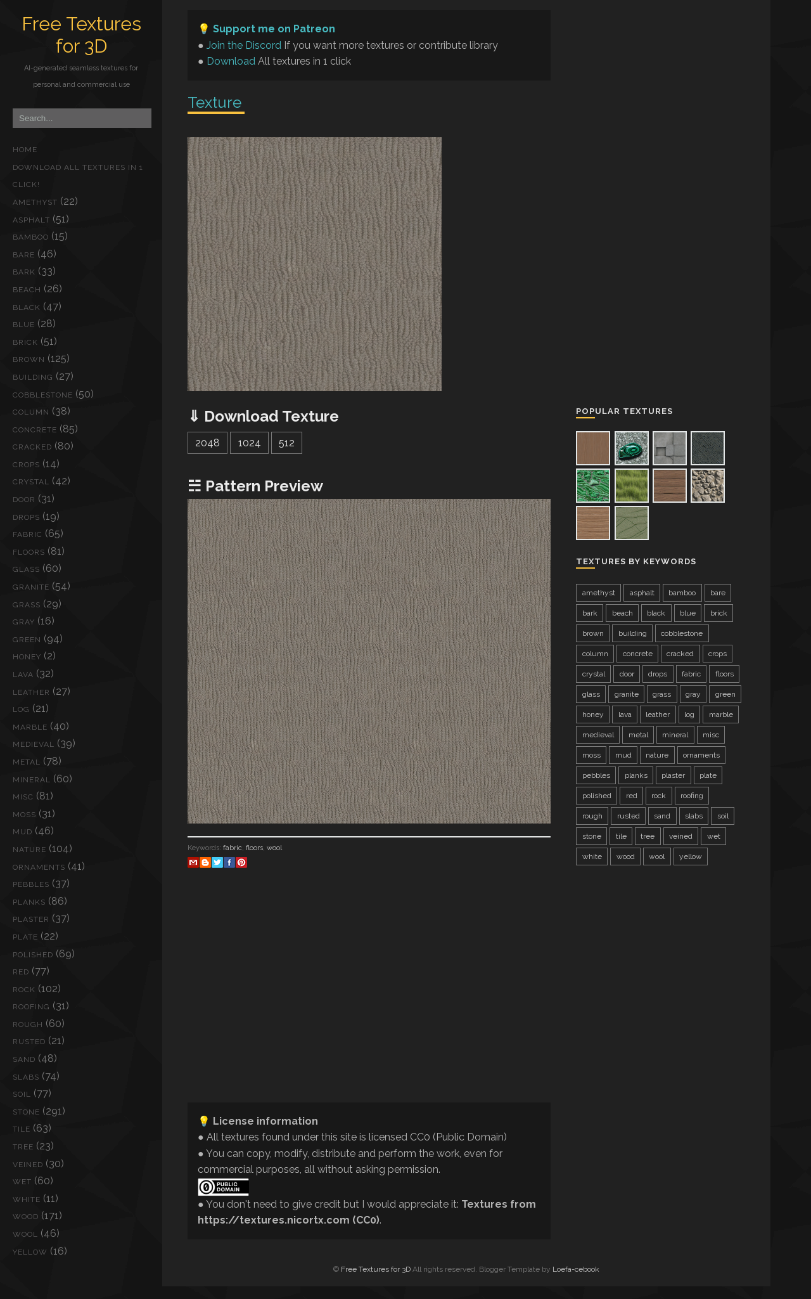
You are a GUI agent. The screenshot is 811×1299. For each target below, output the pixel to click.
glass (26, 569)
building (33, 377)
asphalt (31, 220)
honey (27, 656)
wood (26, 1216)
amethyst (35, 202)
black (27, 307)
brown (29, 359)
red (21, 971)
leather (31, 692)
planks (29, 902)
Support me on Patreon (274, 29)
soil (22, 1094)
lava (23, 674)
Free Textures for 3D (81, 35)
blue (24, 324)
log (21, 709)
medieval (33, 744)
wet (22, 1181)
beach (27, 289)
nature (29, 849)
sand (24, 1059)
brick (25, 342)
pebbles (31, 884)
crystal (31, 481)
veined (28, 1164)
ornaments (39, 867)
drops (26, 517)
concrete (35, 429)
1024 (249, 443)
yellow (30, 1252)
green (27, 639)
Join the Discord (244, 45)
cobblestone (43, 395)
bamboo (31, 237)
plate (25, 937)
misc (23, 796)
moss (24, 814)
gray (24, 621)
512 (287, 443)
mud (22, 831)
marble (30, 727)
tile (21, 1129)
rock (24, 989)
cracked (32, 447)
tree (23, 1146)
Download (231, 61)
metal (27, 762)
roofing (31, 1006)
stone (26, 1112)
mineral (32, 779)
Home (25, 149)
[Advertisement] (369, 1003)
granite (31, 587)
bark (24, 272)
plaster (31, 919)
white (27, 1199)
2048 (207, 443)
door (24, 499)
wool (25, 1234)
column (31, 412)
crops (26, 464)
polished (33, 954)
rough (28, 1024)
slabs (26, 1077)
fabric (27, 534)
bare (24, 254)
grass (27, 604)
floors (29, 552)
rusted (29, 1041)
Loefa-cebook (575, 1269)
